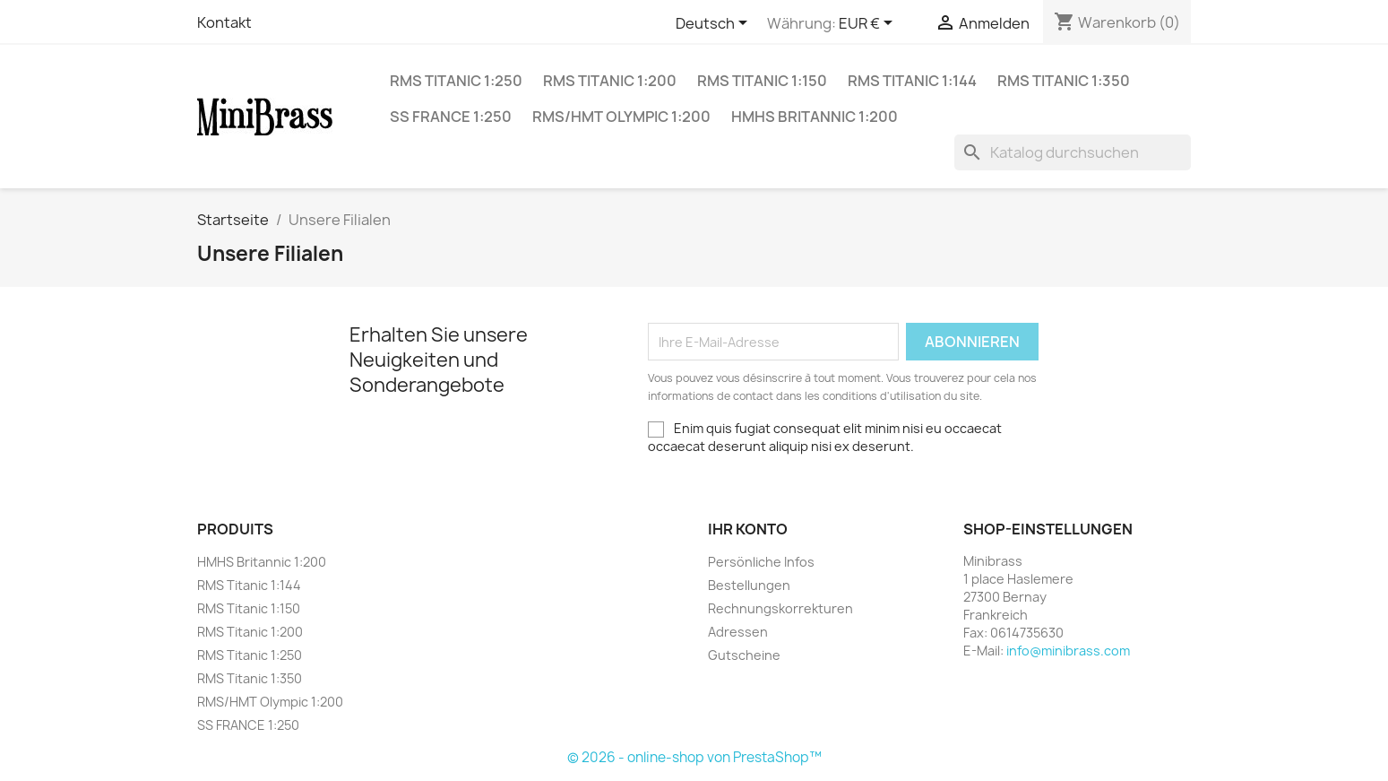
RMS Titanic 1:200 (610, 81)
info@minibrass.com (1068, 650)
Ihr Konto (748, 529)
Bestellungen (749, 585)
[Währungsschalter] (869, 24)
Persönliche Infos (761, 561)
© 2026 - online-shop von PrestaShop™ (694, 757)
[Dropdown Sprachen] (715, 24)
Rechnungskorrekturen (780, 608)
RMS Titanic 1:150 (762, 81)
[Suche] (1072, 152)
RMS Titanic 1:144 (912, 81)
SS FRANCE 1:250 (451, 116)
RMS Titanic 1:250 (456, 81)
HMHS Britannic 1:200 (814, 116)
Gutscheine (744, 655)
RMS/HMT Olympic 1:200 (621, 116)
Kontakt (224, 22)
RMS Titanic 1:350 (1063, 81)
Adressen (738, 631)
